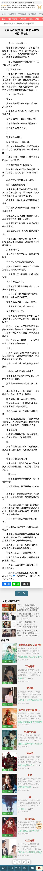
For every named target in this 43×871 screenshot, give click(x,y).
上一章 (10, 868)
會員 (39, 868)
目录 (25, 868)
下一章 (21, 593)
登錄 (32, 868)
